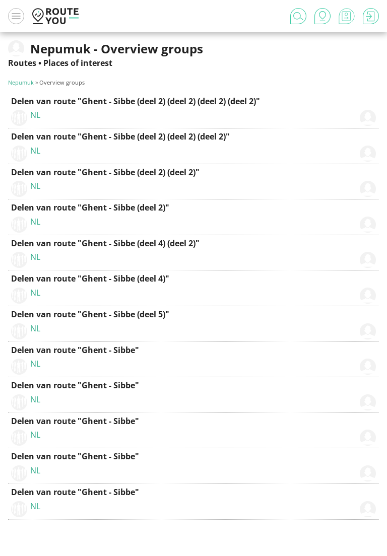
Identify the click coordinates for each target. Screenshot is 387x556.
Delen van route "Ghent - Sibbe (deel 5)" (90, 314)
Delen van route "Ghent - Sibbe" (75, 350)
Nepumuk (21, 82)
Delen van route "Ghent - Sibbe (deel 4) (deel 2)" (105, 243)
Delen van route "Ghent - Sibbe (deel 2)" (90, 207)
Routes (22, 62)
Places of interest (77, 62)
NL (35, 114)
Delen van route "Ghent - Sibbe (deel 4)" (90, 278)
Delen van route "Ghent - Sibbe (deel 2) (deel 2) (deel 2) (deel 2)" (135, 101)
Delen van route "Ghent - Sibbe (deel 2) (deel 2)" (105, 172)
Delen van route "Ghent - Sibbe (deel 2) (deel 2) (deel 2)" (120, 136)
